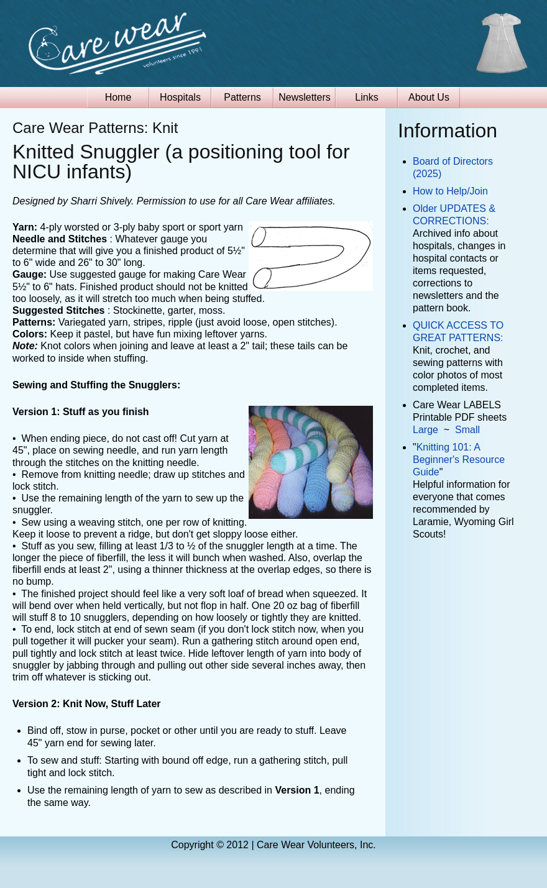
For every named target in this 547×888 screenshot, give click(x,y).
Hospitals (180, 97)
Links (366, 97)
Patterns (242, 97)
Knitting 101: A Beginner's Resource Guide (459, 459)
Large (425, 429)
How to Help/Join (450, 191)
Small (467, 429)
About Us (428, 97)
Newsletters (304, 97)
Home (118, 97)
